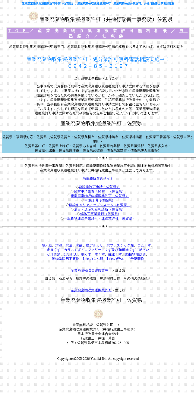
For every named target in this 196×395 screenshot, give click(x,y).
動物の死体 (115, 259)
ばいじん (71, 254)
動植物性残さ (135, 254)
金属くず (53, 250)
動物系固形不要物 (65, 259)
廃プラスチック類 (120, 245)
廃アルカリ (94, 245)
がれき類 (53, 254)
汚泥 (58, 245)
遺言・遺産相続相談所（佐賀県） (99, 209)
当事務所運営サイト (98, 178)
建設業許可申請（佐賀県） (99, 187)
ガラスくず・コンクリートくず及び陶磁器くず (100, 250)
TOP (18, 30)
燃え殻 (47, 245)
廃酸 (79, 245)
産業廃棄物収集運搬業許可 (91, 270)
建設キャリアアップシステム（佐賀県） (99, 205)
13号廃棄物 (135, 259)
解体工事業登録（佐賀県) (99, 214)
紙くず (86, 254)
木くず (100, 254)
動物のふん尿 (93, 259)
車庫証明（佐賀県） (99, 200)
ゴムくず (144, 245)
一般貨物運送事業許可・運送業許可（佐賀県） (100, 218)
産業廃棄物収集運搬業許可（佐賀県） (100, 196)
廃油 (69, 245)
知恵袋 (114, 36)
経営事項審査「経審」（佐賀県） (99, 191)
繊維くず (115, 254)
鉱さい (144, 250)
